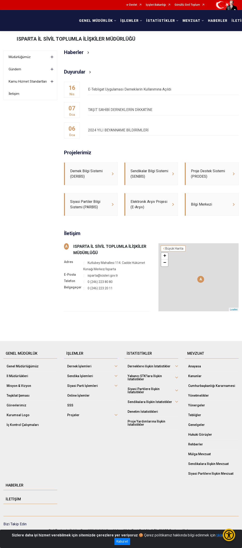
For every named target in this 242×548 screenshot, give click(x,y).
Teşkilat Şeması (18, 395)
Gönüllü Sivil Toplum (187, 4)
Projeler (73, 415)
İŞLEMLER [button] (129, 21)
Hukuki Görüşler (200, 434)
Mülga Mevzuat (199, 454)
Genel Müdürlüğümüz (23, 366)
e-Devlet (131, 4)
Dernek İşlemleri (79, 366)
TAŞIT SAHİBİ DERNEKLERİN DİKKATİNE (163, 110)
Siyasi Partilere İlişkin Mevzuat (210, 473)
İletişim (14, 94)
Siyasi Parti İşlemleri (82, 386)
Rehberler (195, 444)
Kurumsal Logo (18, 415)
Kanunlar (195, 376)
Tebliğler (194, 415)
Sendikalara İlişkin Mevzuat (208, 464)
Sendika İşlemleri (80, 376)
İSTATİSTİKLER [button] (160, 21)
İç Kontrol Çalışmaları (23, 425)
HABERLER (217, 21)
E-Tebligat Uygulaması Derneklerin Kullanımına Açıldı (163, 89)
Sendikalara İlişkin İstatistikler (150, 402)
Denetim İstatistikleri (143, 411)
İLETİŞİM (13, 499)
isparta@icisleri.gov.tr (103, 275)
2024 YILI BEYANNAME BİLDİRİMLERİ (163, 130)
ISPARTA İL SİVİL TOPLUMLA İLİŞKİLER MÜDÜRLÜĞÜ (76, 39)
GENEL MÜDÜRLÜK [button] (96, 21)
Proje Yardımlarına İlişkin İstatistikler (146, 423)
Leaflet (233, 309)
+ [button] (164, 256)
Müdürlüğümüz (20, 57)
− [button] (164, 263)
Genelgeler (196, 425)
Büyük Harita (174, 248)
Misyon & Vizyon (19, 386)
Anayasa (194, 366)
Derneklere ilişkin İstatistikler (149, 366)
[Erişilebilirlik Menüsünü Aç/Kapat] (229, 535)
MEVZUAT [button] (191, 21)
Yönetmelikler (198, 395)
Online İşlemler (78, 395)
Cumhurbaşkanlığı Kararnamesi (211, 386)
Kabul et (122, 541)
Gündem (15, 69)
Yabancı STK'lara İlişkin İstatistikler (145, 377)
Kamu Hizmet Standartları (28, 81)
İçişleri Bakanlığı (156, 4)
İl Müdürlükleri (17, 376)
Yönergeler (196, 405)
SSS (70, 405)
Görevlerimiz (16, 405)
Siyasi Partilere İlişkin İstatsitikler (144, 390)
